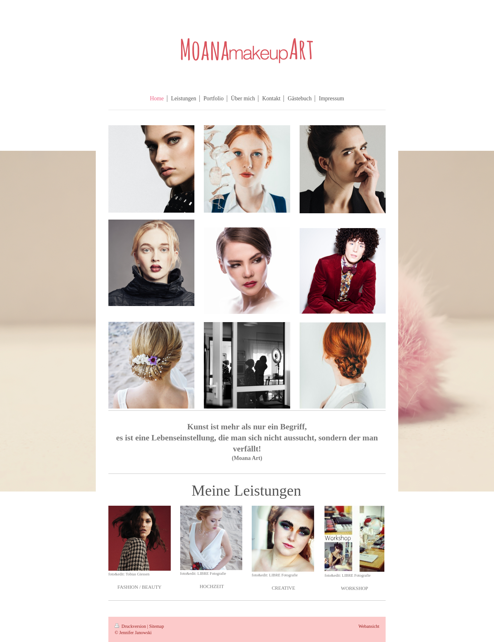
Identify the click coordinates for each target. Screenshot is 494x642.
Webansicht (369, 626)
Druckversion (131, 626)
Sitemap (156, 626)
